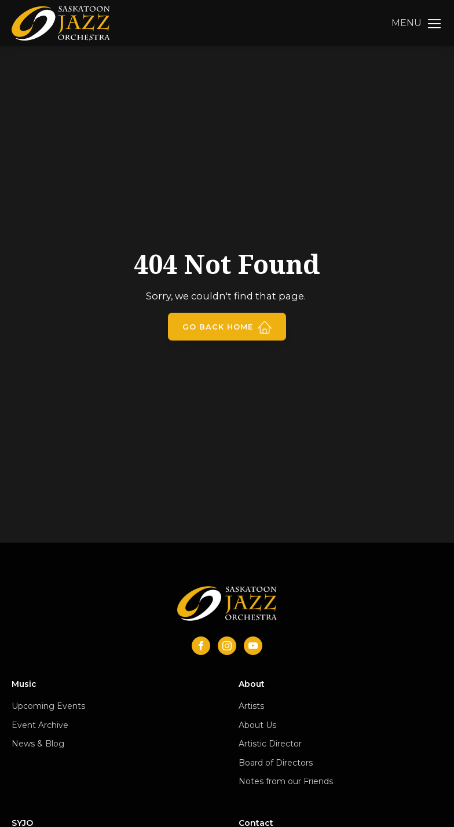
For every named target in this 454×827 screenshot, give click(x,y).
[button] (416, 23)
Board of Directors (276, 763)
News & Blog (38, 743)
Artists (251, 706)
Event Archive (40, 725)
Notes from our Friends (286, 781)
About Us (257, 725)
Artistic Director (270, 743)
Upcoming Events (48, 706)
